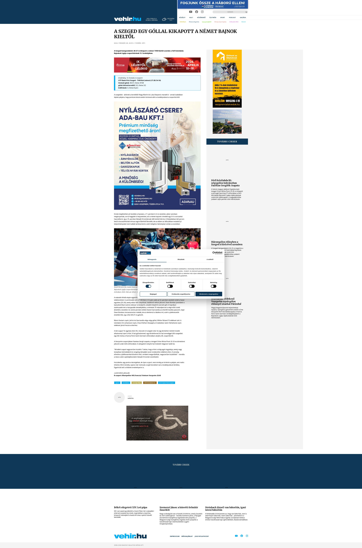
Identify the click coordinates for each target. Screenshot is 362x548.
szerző (130, 396)
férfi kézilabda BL (149, 383)
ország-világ (136, 383)
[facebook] (196, 11)
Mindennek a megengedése (208, 294)
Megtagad (153, 294)
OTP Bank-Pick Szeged (166, 383)
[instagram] (202, 11)
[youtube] (190, 11)
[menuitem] (182, 17)
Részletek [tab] (181, 259)
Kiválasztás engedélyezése (181, 294)
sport (117, 383)
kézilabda (126, 383)
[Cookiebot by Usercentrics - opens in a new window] (213, 252)
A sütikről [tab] (210, 259)
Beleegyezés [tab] (152, 259)
